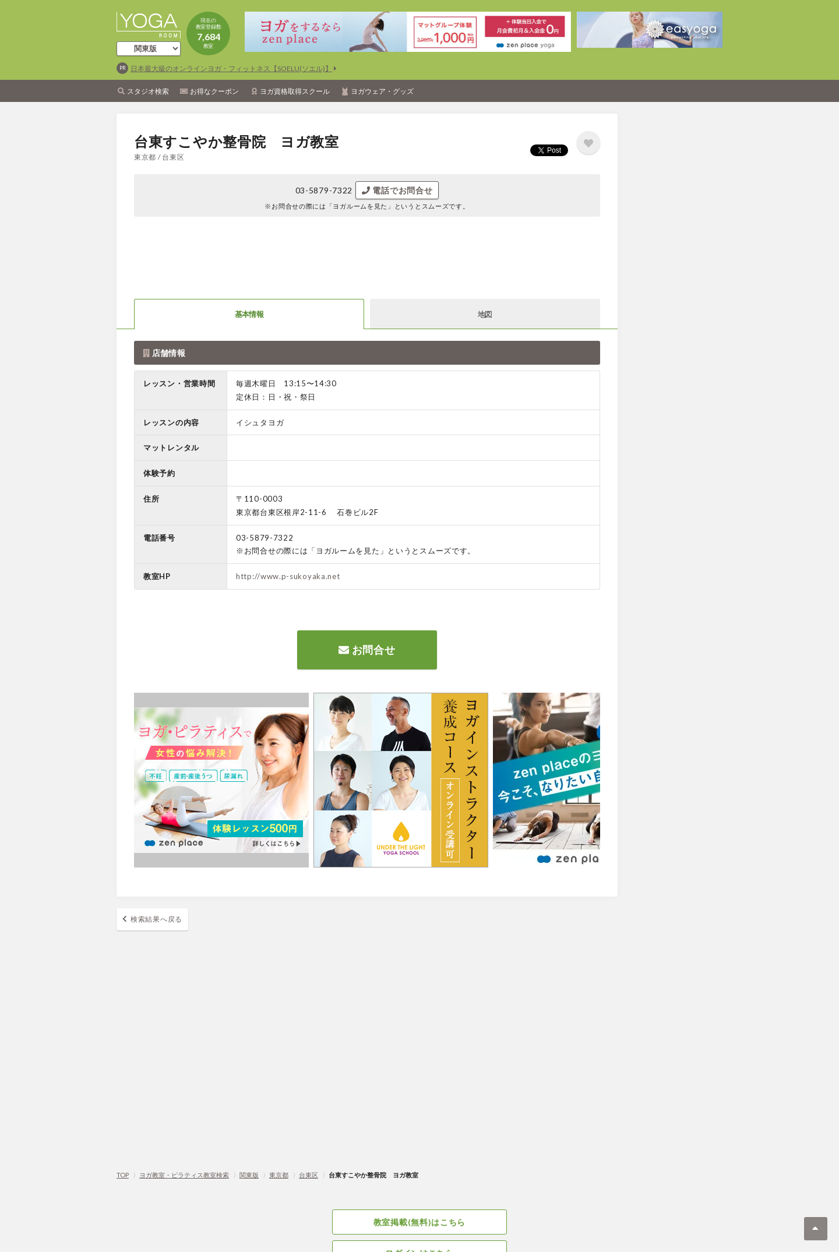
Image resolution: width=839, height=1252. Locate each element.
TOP (123, 1175)
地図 (485, 314)
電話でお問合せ (397, 190)
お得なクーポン (214, 91)
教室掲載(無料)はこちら (419, 1222)
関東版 (249, 1175)
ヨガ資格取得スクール (295, 91)
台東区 (308, 1175)
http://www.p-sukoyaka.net (288, 576)
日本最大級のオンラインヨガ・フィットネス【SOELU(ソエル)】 (231, 68)
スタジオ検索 (148, 91)
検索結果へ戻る (156, 919)
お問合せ (367, 649)
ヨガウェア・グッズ (382, 91)
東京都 (278, 1175)
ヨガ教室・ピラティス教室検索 (184, 1175)
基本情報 (249, 314)
